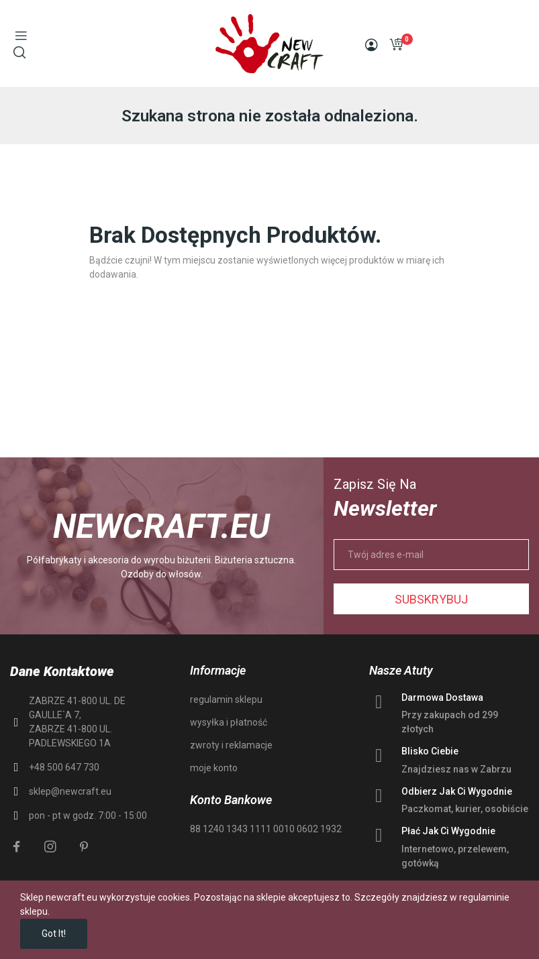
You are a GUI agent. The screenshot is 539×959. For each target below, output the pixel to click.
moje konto (214, 768)
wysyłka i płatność (228, 722)
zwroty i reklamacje (231, 745)
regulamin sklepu (226, 699)
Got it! (54, 933)
